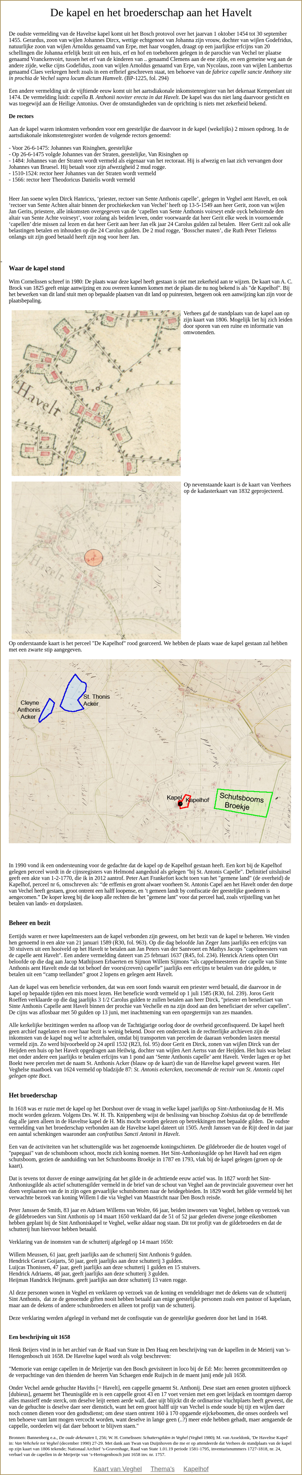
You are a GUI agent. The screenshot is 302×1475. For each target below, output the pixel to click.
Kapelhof (196, 1469)
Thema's (163, 1469)
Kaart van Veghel (117, 1469)
